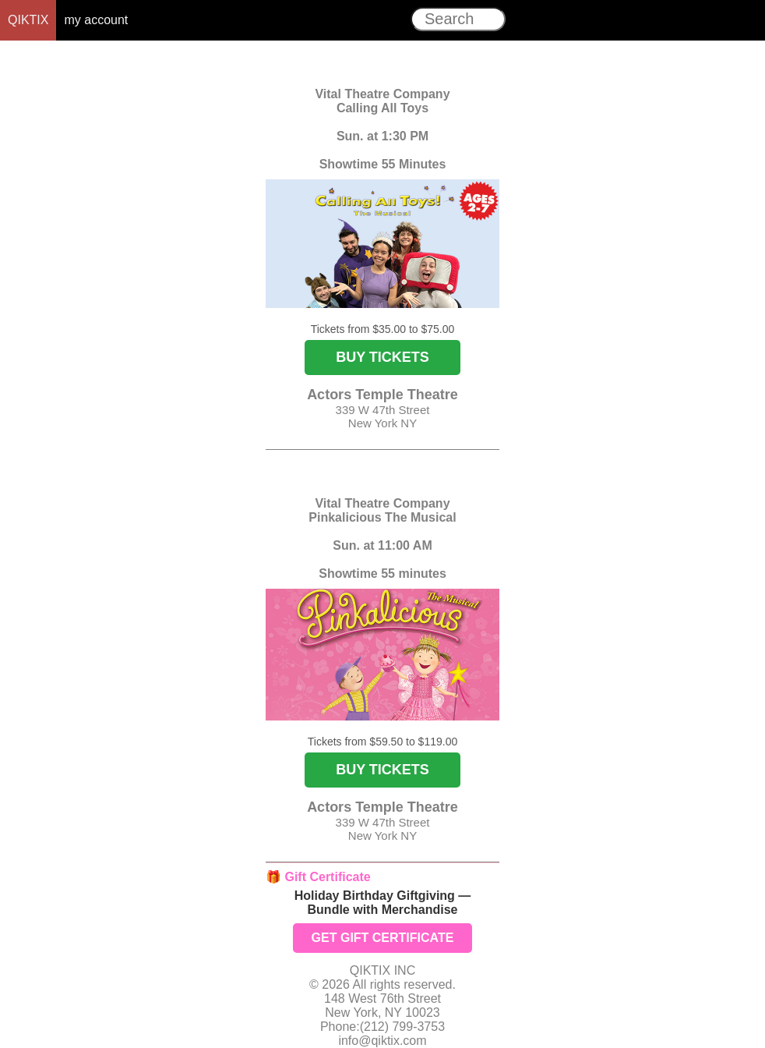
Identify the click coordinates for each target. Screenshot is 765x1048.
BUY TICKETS (382, 357)
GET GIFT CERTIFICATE (383, 937)
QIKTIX (28, 20)
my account (96, 20)
